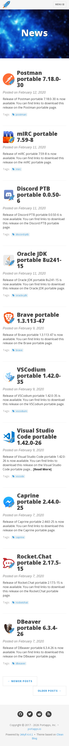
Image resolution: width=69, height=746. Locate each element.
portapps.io (34, 729)
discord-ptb (22, 234)
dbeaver (20, 663)
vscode (20, 476)
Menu (60, 5)
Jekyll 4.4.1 (26, 734)
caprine (20, 537)
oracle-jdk (21, 295)
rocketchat (22, 602)
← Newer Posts (20, 681)
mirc (18, 169)
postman (21, 114)
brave (19, 350)
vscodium (21, 411)
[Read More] (42, 469)
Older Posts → (49, 690)
